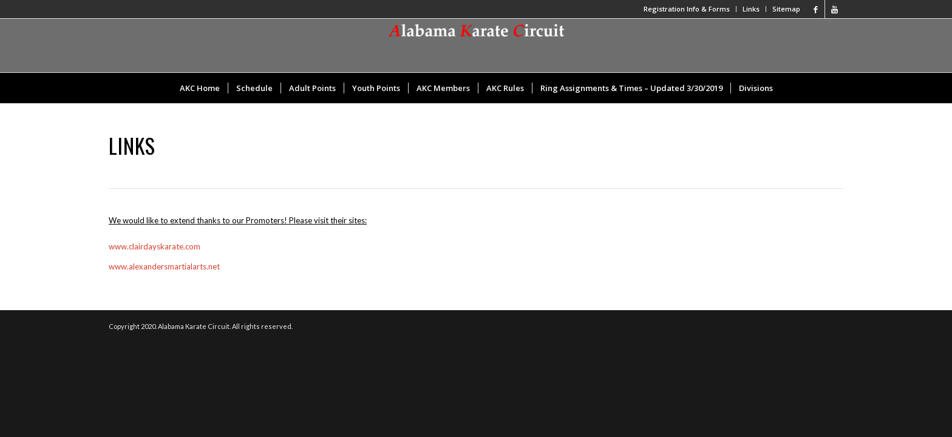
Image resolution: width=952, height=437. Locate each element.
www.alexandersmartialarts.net (164, 266)
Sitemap (786, 8)
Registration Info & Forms (687, 8)
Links (751, 8)
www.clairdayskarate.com (154, 246)
